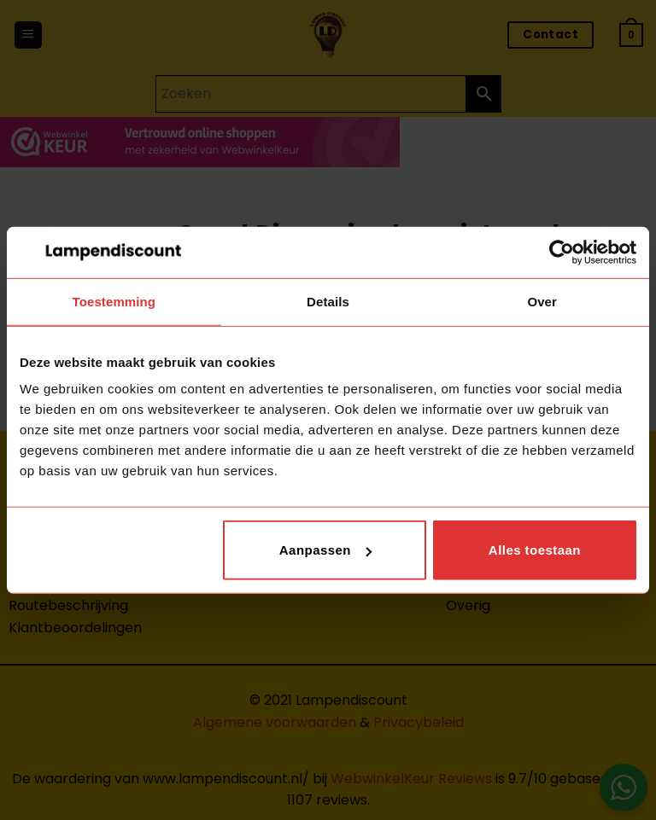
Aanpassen (325, 550)
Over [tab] (542, 301)
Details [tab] (328, 301)
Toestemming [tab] (114, 301)
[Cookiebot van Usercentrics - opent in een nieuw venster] (561, 252)
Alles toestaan (535, 550)
